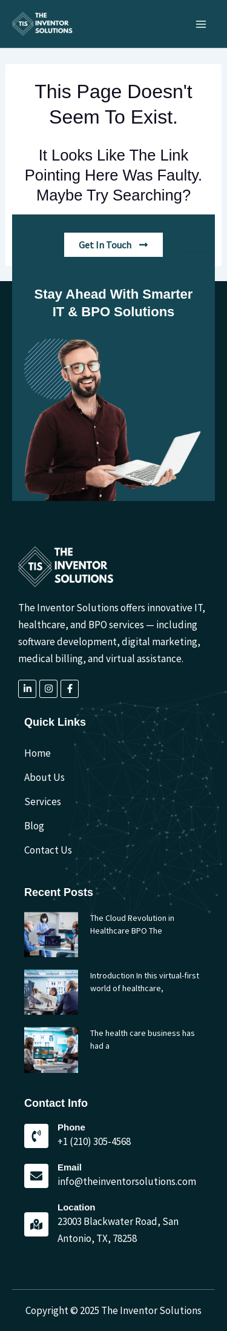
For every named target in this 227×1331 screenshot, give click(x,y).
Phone (71, 1127)
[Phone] (36, 1136)
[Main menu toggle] (201, 24)
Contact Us (48, 850)
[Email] (36, 1176)
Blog (34, 825)
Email (70, 1167)
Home (37, 753)
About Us (44, 777)
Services (42, 801)
